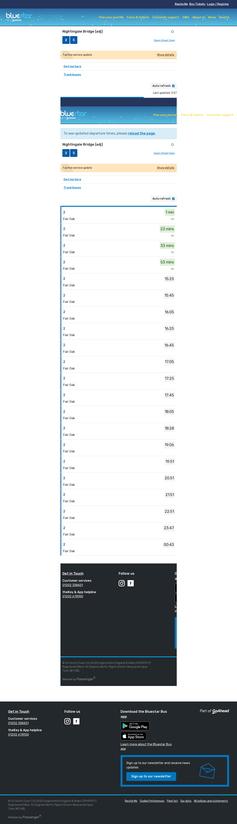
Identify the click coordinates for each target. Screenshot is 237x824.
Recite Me (181, 4)
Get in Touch (73, 573)
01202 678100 (72, 596)
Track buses (72, 74)
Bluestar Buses (19, 17)
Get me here (72, 66)
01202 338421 (72, 585)
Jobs (185, 17)
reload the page (141, 133)
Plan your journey (111, 17)
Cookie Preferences (206, 663)
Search (224, 17)
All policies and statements (211, 801)
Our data (185, 801)
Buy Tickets (197, 4)
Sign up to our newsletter (151, 776)
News (212, 17)
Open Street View (164, 40)
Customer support (165, 17)
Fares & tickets (138, 17)
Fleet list (226, 663)
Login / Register (218, 4)
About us (198, 17)
